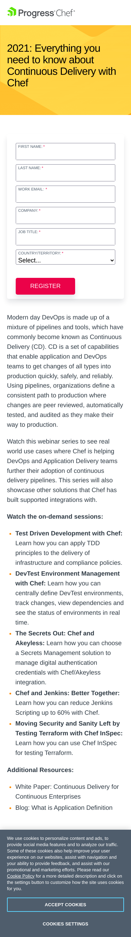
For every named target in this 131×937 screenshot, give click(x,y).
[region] (65, 883)
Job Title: (28, 232)
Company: (28, 211)
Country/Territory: (39, 253)
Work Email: (31, 189)
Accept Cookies (65, 904)
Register (45, 286)
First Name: (30, 147)
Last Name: (29, 168)
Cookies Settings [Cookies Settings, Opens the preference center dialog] (65, 924)
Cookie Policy (21, 876)
